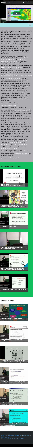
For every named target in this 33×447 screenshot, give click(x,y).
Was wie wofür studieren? (22, 110)
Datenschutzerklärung (15, 435)
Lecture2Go (25, 150)
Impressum (26, 435)
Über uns (4, 435)
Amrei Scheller (23, 141)
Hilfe (2, 437)
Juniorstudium (5, 144)
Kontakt (7, 437)
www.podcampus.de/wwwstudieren (20, 99)
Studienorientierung (16, 142)
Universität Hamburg (8, 105)
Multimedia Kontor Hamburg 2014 (13, 439)
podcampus (5, 2)
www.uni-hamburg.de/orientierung (11, 67)
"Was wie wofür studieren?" (13, 78)
